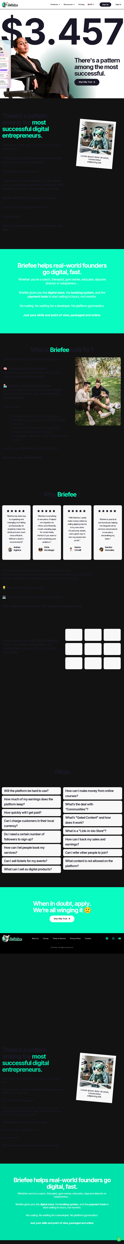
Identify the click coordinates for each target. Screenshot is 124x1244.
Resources (69, 4)
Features (55, 4)
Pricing (81, 4)
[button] (31, 790)
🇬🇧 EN (91, 4)
